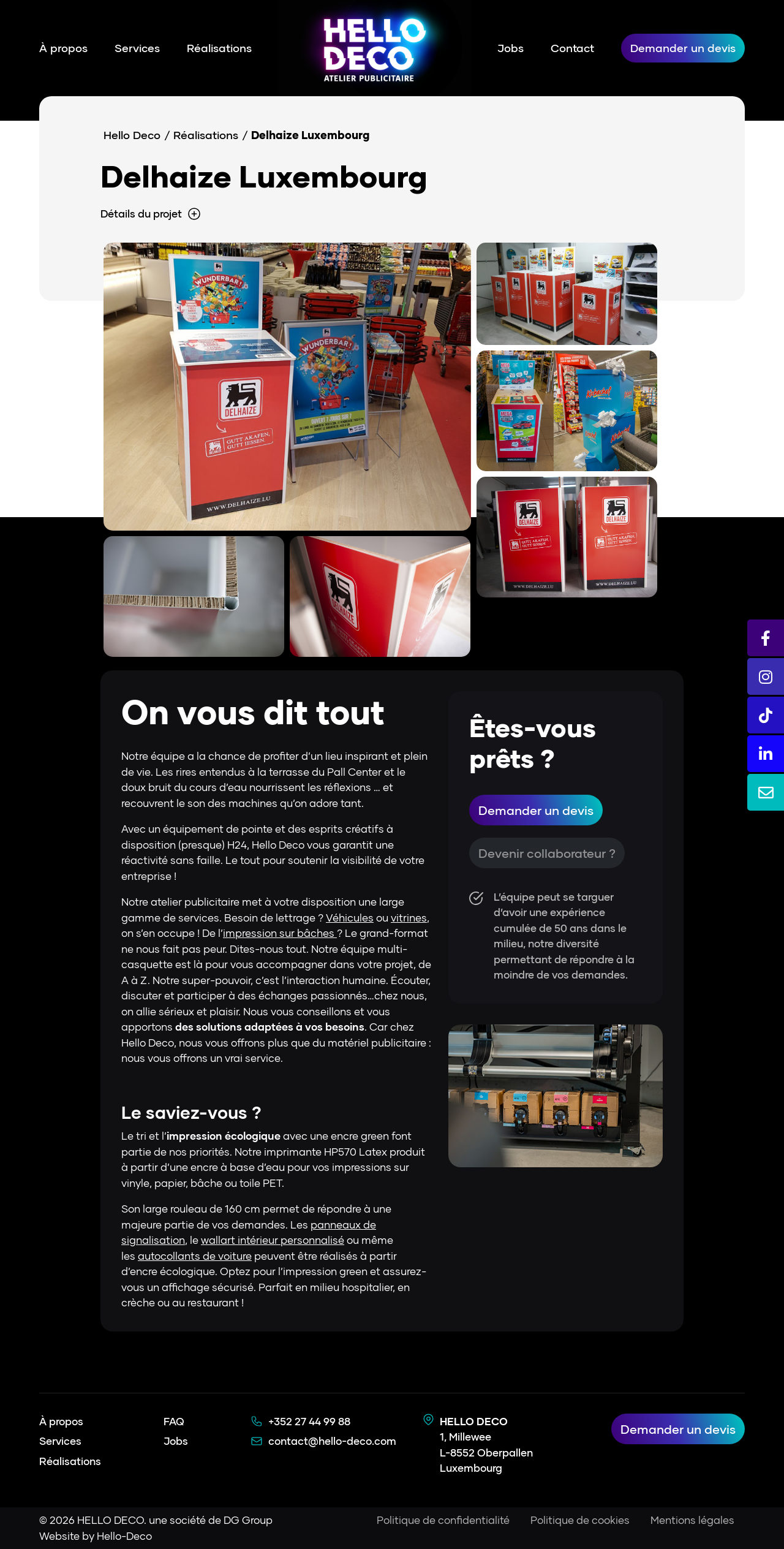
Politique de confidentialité (443, 1519)
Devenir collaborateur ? (547, 853)
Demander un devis (683, 48)
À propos (63, 48)
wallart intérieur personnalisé (272, 1239)
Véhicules (350, 917)
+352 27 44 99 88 (309, 1421)
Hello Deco (132, 135)
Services (137, 48)
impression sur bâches (280, 932)
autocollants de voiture (195, 1255)
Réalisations (219, 48)
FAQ (174, 1421)
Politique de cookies (580, 1519)
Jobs (510, 48)
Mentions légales (692, 1519)
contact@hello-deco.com (332, 1440)
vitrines (409, 917)
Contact (572, 48)
